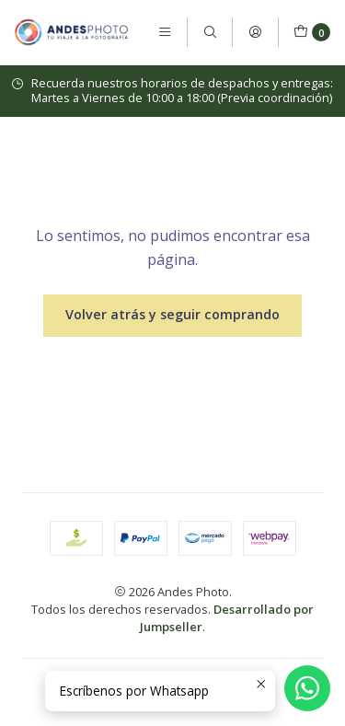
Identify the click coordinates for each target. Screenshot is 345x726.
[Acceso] (255, 32)
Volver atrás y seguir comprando (172, 314)
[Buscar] (210, 32)
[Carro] (312, 32)
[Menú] (165, 32)
